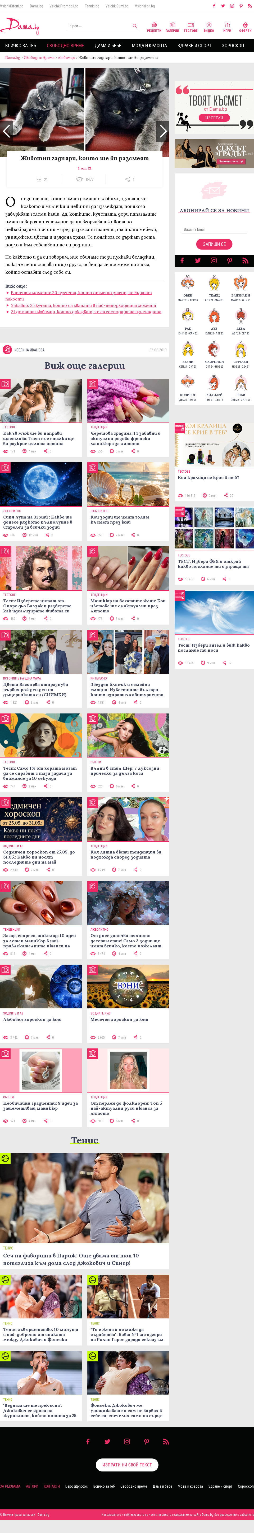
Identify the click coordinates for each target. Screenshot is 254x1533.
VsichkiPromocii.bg (64, 6)
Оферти (245, 27)
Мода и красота (149, 45)
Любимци (66, 57)
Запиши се (214, 249)
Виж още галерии (84, 378)
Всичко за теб (20, 45)
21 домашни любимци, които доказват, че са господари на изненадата (86, 317)
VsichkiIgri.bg (145, 6)
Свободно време (65, 45)
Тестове (191, 27)
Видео (209, 27)
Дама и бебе (108, 45)
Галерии (172, 27)
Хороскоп (233, 45)
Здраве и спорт (194, 45)
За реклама (10, 1499)
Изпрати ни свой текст (127, 1477)
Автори (32, 1499)
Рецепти (154, 27)
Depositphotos (76, 1499)
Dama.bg (36, 6)
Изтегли (214, 123)
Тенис (84, 1153)
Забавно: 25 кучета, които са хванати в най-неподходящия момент (83, 310)
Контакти (52, 1499)
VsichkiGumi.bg (117, 6)
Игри (227, 27)
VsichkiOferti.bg (12, 6)
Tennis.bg (92, 6)
